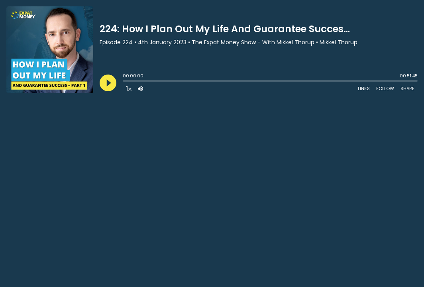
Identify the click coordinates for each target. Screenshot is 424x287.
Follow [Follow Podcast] (385, 88)
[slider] (125, 82)
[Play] (108, 83)
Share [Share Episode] (407, 88)
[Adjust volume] (140, 88)
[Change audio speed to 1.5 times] (129, 88)
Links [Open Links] (364, 88)
